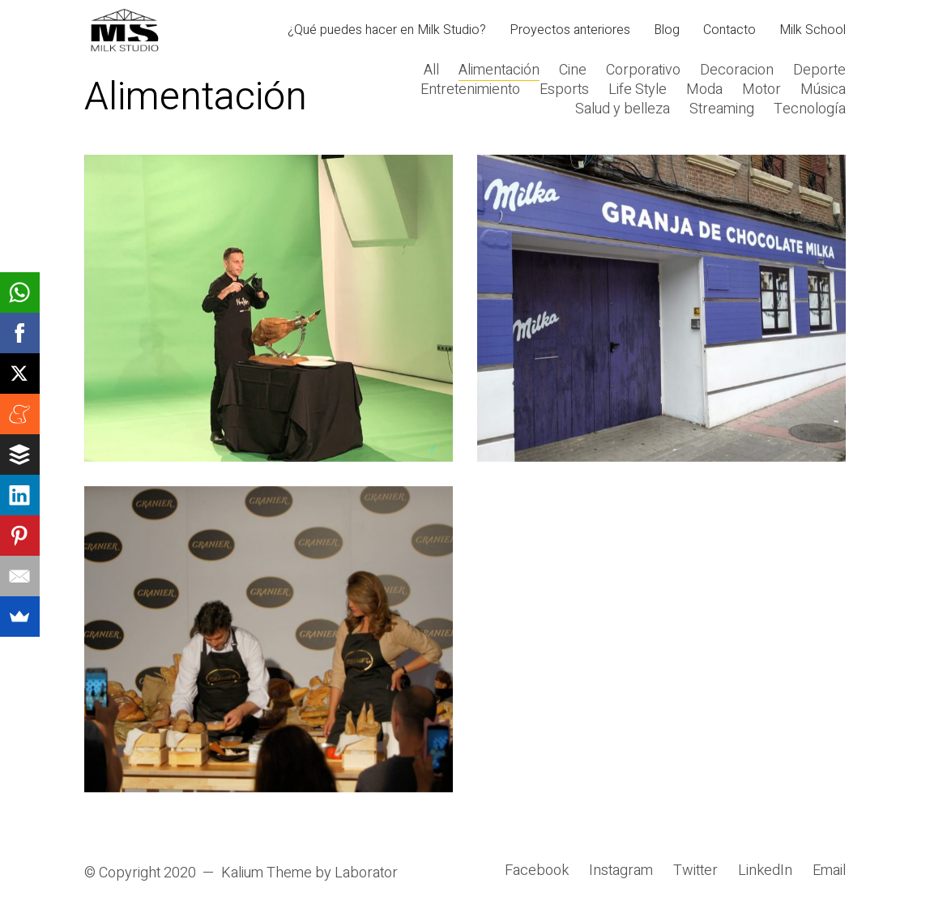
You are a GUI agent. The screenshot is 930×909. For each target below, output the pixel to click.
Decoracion (737, 70)
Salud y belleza (622, 109)
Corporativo (643, 70)
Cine (573, 70)
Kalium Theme (266, 873)
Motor (761, 90)
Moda (704, 90)
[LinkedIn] (765, 871)
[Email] (829, 871)
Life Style (637, 90)
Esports (564, 90)
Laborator (366, 873)
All (431, 70)
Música (823, 90)
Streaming (721, 109)
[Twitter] (695, 871)
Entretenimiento (470, 90)
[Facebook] (537, 871)
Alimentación (499, 70)
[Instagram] (621, 871)
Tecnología (810, 109)
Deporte (819, 70)
